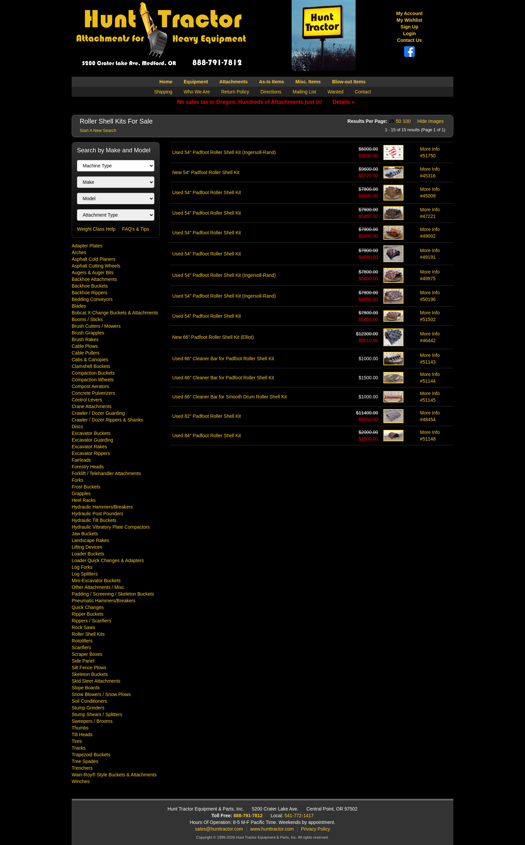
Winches (81, 781)
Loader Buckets (88, 553)
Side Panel (83, 661)
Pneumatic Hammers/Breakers (104, 600)
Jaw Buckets (85, 533)
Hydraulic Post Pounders (97, 513)
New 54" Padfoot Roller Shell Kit (205, 172)
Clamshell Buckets (91, 366)
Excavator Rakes (89, 446)
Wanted (335, 91)
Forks (77, 480)
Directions (270, 91)
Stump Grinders (88, 707)
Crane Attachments (91, 406)
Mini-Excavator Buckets (96, 580)
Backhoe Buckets (90, 286)
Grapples (81, 493)
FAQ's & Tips (135, 229)
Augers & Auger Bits (93, 272)
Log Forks (82, 567)
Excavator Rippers (91, 453)
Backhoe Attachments (94, 279)
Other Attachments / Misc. (98, 587)
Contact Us (409, 40)
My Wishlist (409, 20)
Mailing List (304, 91)
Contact (363, 91)
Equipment (196, 81)
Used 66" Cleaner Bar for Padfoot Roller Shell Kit (223, 358)
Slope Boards (86, 687)
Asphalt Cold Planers (94, 259)
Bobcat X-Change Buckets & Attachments (115, 312)
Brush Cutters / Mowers (96, 326)
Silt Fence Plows (89, 667)
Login (409, 33)
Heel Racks (84, 500)
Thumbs (80, 728)
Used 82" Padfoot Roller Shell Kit (206, 416)
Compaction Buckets (93, 373)
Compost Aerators (90, 386)
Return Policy (235, 91)
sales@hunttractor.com (219, 829)
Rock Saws (83, 627)
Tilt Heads (82, 734)
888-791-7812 (247, 815)
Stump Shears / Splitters (97, 714)
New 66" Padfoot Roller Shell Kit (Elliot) (213, 337)
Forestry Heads (88, 466)
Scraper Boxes (87, 654)
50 (398, 121)
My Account (409, 13)
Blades (79, 306)
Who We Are (197, 91)
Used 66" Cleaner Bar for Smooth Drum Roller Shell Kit (229, 396)
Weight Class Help (96, 229)
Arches (79, 252)
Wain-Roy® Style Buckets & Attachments (114, 774)
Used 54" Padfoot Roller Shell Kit (206, 192)
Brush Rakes (85, 339)
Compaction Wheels (93, 379)
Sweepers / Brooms (92, 721)
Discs (77, 426)
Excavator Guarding (92, 440)
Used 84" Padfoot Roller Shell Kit (206, 435)
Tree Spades (85, 761)
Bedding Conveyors (92, 299)
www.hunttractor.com (272, 829)
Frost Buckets (86, 486)
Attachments (233, 81)
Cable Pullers (85, 353)
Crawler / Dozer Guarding (98, 413)
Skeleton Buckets (90, 674)
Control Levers (87, 399)
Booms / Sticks (87, 319)
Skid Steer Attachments (96, 681)
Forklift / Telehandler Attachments (106, 473)
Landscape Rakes (90, 540)
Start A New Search (98, 130)
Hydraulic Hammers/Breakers (102, 507)
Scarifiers (81, 647)
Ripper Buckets (87, 614)
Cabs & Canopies (90, 359)
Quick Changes (88, 607)
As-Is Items (271, 81)
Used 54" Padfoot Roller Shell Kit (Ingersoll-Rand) (224, 152)
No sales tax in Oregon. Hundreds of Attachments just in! (266, 102)
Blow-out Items (349, 81)
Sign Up (409, 26)
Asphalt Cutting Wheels (96, 265)
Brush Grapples (88, 332)
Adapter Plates (87, 245)
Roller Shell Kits (88, 634)
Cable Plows (85, 346)
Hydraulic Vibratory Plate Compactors (111, 527)
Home (165, 81)
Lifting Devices (87, 547)
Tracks (78, 748)
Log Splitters (85, 574)
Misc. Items (307, 81)
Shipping (163, 91)
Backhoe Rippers (89, 292)
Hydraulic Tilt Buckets (94, 520)
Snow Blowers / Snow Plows (101, 694)
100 (406, 121)
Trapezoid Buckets (91, 754)
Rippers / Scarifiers (91, 620)
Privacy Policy (315, 829)
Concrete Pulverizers (93, 393)
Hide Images (430, 121)
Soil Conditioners (89, 701)
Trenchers (82, 768)
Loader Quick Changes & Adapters (108, 560)
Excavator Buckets (91, 433)
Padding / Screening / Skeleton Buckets (113, 594)
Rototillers (82, 640)
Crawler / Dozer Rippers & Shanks (107, 419)
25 (391, 121)
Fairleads (81, 460)
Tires (77, 741)
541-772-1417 (299, 815)
